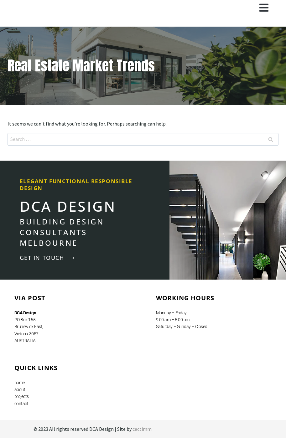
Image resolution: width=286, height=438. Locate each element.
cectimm (142, 429)
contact (21, 403)
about (19, 389)
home (19, 382)
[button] (264, 8)
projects (21, 396)
